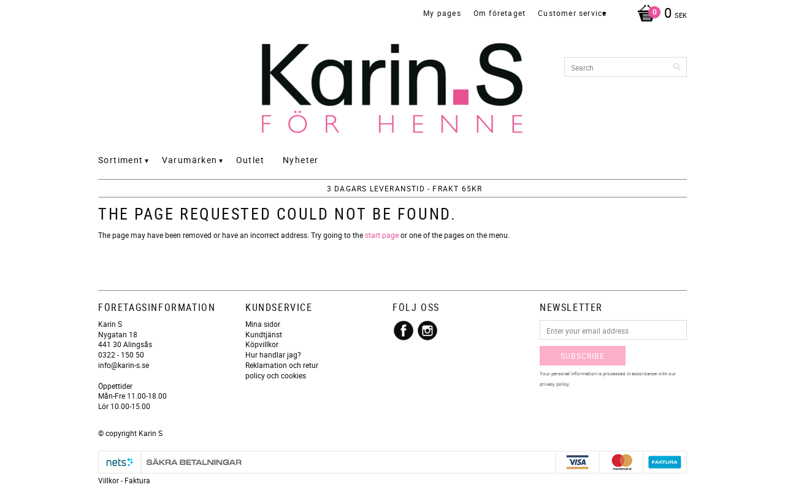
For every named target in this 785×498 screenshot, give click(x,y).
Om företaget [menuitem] (499, 13)
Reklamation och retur (281, 365)
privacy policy (554, 383)
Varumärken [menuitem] (190, 160)
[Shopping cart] (659, 14)
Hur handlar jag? (273, 354)
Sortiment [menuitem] (121, 160)
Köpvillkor (261, 344)
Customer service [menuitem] (572, 13)
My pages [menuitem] (442, 13)
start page (382, 235)
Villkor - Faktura (124, 480)
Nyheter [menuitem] (301, 160)
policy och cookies (275, 375)
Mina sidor (262, 324)
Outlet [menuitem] (250, 160)
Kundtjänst (263, 334)
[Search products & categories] (625, 67)
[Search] (677, 67)
